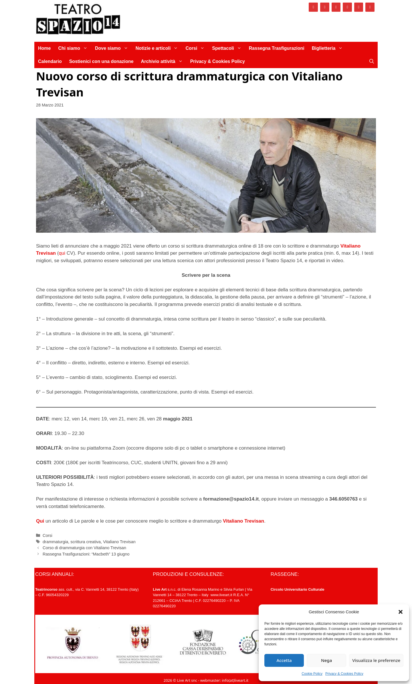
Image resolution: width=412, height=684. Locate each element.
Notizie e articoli (159, 48)
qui (62, 253)
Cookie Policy (312, 674)
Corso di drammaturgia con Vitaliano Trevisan (84, 547)
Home (44, 48)
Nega (326, 660)
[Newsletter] (370, 7)
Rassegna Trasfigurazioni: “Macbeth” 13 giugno (86, 554)
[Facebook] (313, 7)
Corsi (196, 48)
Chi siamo (74, 48)
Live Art (160, 589)
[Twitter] (336, 7)
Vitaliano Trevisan (243, 521)
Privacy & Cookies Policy (344, 674)
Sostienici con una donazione (101, 61)
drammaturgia (55, 541)
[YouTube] (358, 7)
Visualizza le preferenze (376, 660)
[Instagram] (324, 7)
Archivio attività (164, 61)
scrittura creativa (85, 541)
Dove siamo (113, 48)
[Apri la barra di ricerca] (372, 61)
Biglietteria (329, 48)
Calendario (50, 61)
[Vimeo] (347, 7)
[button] (400, 612)
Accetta (284, 660)
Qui (40, 521)
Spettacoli (228, 48)
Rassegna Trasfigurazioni (276, 48)
